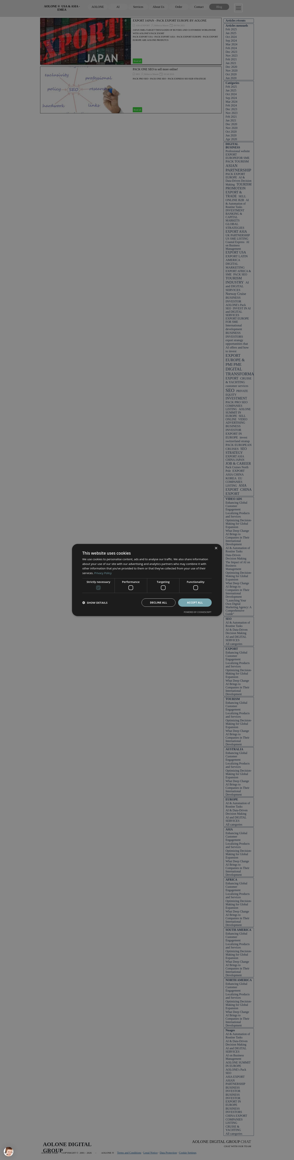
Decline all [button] (158, 602)
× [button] (215, 548)
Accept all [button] (195, 602)
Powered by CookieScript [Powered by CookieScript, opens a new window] (197, 612)
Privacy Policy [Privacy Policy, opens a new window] (103, 573)
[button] (94, 603)
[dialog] (147, 580)
